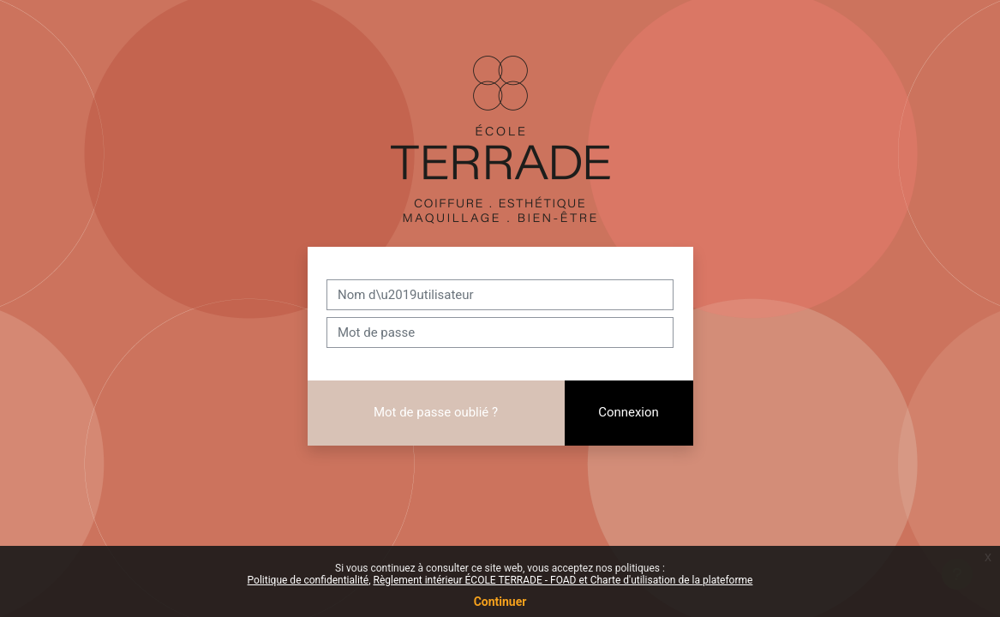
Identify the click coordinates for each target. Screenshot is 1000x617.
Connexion (628, 412)
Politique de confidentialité (308, 580)
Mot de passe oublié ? (436, 412)
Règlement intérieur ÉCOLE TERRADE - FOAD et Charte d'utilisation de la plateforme (562, 580)
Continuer (500, 601)
